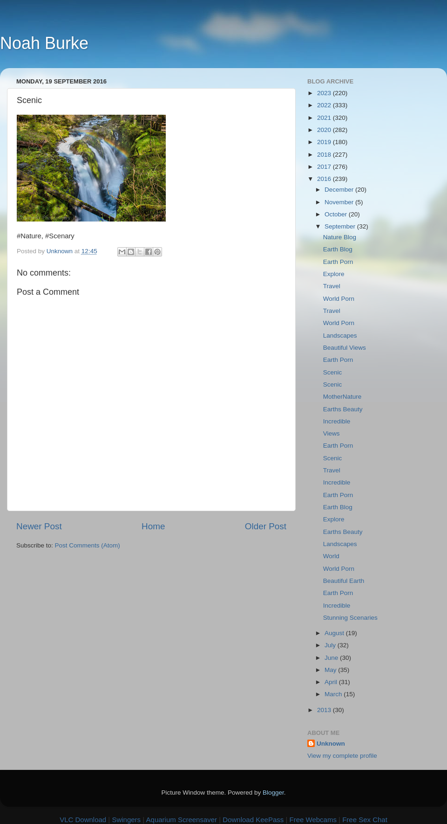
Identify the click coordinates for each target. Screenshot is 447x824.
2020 (325, 129)
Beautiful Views (344, 347)
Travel (331, 286)
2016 (325, 178)
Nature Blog (339, 237)
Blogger (273, 792)
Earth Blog (337, 249)
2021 (325, 117)
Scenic (332, 372)
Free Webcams (313, 820)
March (334, 694)
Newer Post (39, 526)
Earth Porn (338, 261)
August (335, 633)
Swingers (126, 820)
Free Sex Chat (364, 820)
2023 (325, 93)
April (332, 682)
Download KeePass (253, 820)
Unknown (331, 743)
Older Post (265, 526)
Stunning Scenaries (350, 617)
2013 (325, 709)
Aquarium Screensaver (181, 820)
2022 (325, 105)
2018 (325, 154)
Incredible (337, 421)
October (337, 214)
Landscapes (340, 335)
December (340, 189)
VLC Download (83, 820)
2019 (325, 141)
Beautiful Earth (344, 580)
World (331, 556)
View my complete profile (342, 755)
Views (331, 433)
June (332, 657)
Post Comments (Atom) (87, 545)
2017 (325, 166)
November (340, 202)
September (341, 226)
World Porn (338, 298)
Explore (334, 273)
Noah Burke (44, 43)
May (331, 669)
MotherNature (342, 396)
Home (153, 526)
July (331, 645)
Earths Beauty (343, 409)
